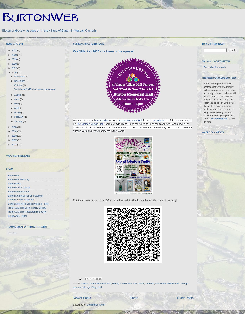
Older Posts (185, 298)
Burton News (14, 183)
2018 (14, 64)
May (16, 104)
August (18, 95)
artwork (84, 283)
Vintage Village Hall (92, 287)
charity (115, 283)
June (17, 99)
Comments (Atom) (96, 305)
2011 (14, 144)
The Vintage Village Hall (89, 124)
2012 (14, 140)
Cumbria (150, 283)
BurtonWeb (13, 175)
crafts (141, 283)
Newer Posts (82, 298)
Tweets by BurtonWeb (215, 67)
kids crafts (160, 283)
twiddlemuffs (173, 283)
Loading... (13, 232)
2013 (14, 136)
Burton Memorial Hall (130, 120)
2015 (14, 127)
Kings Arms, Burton (18, 216)
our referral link (219, 118)
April (17, 108)
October (18, 85)
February (19, 117)
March (17, 112)
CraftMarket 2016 (128, 283)
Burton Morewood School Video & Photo (28, 204)
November (20, 81)
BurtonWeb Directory (18, 179)
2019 (14, 59)
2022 (14, 50)
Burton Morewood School (21, 200)
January (18, 121)
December (20, 76)
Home (134, 298)
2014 (14, 131)
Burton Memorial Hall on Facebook (25, 196)
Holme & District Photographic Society (27, 212)
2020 (14, 55)
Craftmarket (102, 120)
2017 (14, 68)
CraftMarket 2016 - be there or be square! (103, 51)
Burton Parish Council (19, 187)
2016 (14, 72)
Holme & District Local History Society (27, 208)
